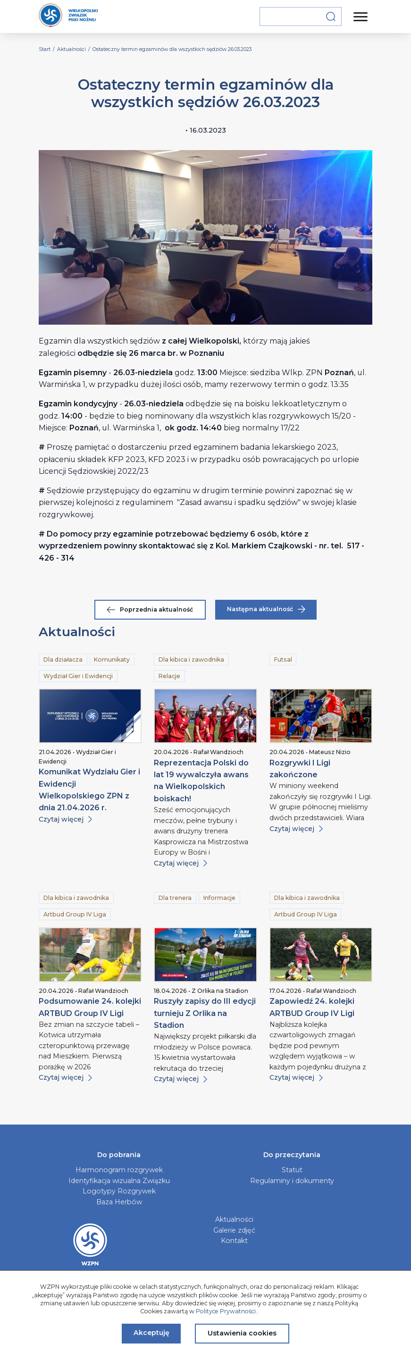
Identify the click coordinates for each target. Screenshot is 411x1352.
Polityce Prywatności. (226, 1311)
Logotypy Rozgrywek (119, 1191)
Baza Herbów (119, 1202)
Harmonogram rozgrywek (119, 1170)
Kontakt (234, 1240)
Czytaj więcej (65, 819)
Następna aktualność (266, 609)
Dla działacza (63, 659)
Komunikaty (112, 659)
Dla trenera (175, 897)
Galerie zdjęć (234, 1230)
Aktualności (234, 1219)
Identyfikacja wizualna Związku (119, 1180)
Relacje (169, 676)
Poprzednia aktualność (150, 609)
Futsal (283, 659)
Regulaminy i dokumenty (292, 1180)
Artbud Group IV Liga (74, 914)
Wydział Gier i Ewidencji (78, 676)
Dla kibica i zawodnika (191, 659)
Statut (292, 1170)
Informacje (219, 897)
